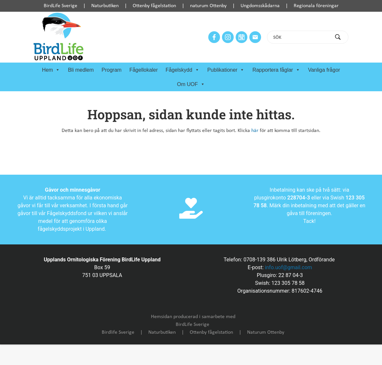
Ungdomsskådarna (260, 5)
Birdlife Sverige (118, 332)
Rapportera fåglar (276, 70)
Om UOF (191, 84)
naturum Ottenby (208, 5)
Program (112, 70)
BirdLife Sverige (60, 5)
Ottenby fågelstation (154, 5)
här (254, 130)
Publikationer (226, 70)
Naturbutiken (105, 5)
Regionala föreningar (316, 5)
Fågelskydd (182, 70)
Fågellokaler (143, 70)
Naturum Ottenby (265, 332)
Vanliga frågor (324, 70)
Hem (51, 70)
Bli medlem (81, 70)
